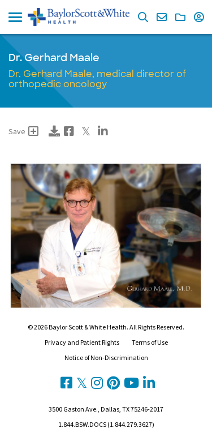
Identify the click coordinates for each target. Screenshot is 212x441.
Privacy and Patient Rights (82, 342)
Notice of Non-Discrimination (106, 357)
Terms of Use (150, 342)
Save (23, 131)
